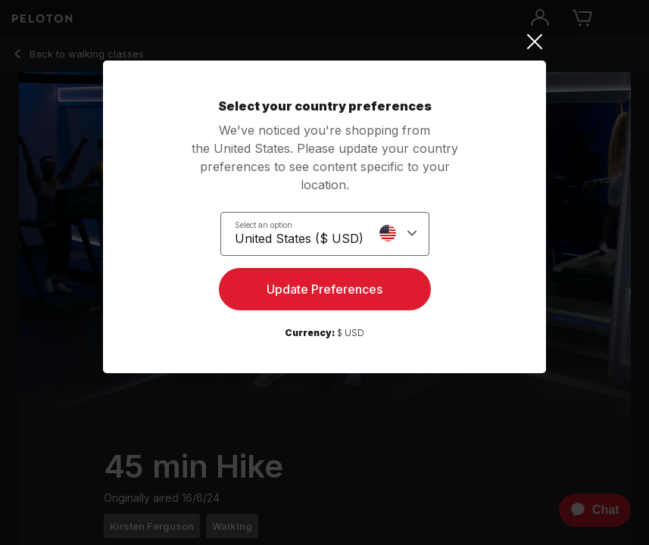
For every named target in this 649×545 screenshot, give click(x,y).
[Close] (324, 42)
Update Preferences (324, 289)
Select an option (263, 224)
